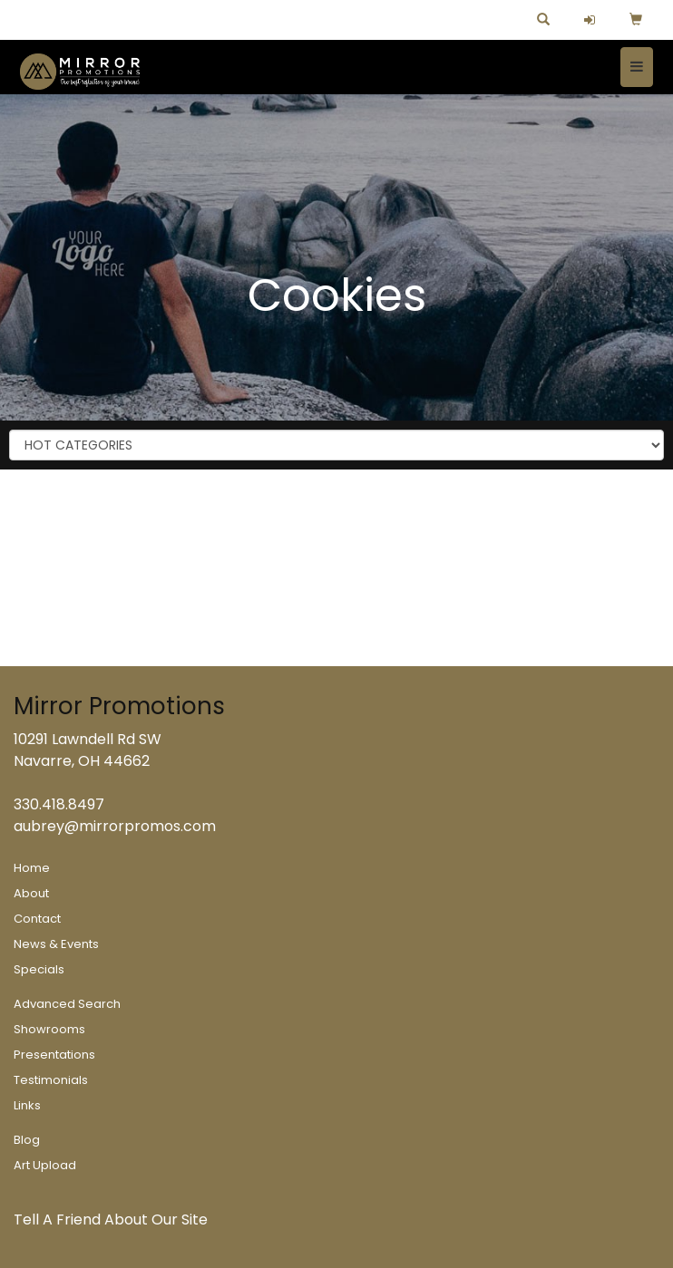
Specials (39, 969)
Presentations (54, 1054)
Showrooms (49, 1029)
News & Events (56, 944)
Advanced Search (67, 1003)
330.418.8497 (59, 804)
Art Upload (45, 1165)
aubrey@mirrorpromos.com (115, 826)
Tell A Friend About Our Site (111, 1219)
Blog (27, 1139)
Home (32, 867)
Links (27, 1105)
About (31, 893)
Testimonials (51, 1080)
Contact (37, 918)
